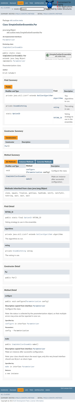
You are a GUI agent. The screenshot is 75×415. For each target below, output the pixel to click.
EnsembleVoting (20, 106)
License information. (37, 401)
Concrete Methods (44, 162)
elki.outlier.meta (16, 20)
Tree (31, 3)
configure (30, 169)
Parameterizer (9, 40)
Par (6, 146)
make (28, 179)
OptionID (16, 114)
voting (56, 107)
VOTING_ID (57, 118)
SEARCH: (17, 9)
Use (26, 3)
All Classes (5, 8)
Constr (24, 14)
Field (18, 14)
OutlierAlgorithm (44, 96)
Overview (4, 3)
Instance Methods (26, 162)
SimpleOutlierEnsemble (12, 47)
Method (31, 14)
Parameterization (34, 172)
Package (13, 3)
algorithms (58, 98)
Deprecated (39, 3)
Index (48, 390)
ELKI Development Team (21, 401)
